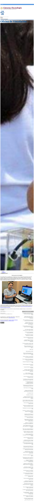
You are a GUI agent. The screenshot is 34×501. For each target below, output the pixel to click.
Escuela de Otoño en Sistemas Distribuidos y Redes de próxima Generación (28, 341)
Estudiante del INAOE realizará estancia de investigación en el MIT (28, 440)
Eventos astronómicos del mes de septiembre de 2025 (28, 438)
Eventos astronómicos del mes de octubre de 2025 (28, 403)
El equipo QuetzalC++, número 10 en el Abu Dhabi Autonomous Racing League (28, 493)
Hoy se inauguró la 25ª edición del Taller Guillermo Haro (28, 487)
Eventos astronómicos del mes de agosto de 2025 (28, 478)
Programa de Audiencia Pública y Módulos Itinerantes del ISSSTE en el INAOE (28, 464)
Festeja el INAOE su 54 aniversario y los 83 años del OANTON (28, 357)
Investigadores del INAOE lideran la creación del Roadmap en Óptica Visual (28, 314)
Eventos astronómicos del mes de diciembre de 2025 (28, 338)
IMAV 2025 (31, 349)
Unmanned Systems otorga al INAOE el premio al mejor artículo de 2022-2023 (28, 452)
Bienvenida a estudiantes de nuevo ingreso (28, 455)
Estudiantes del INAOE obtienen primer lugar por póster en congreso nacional (28, 397)
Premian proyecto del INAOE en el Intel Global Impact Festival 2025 (28, 385)
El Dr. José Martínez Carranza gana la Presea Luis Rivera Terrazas (28, 320)
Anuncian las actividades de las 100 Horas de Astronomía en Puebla (28, 406)
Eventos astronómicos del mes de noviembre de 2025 (28, 377)
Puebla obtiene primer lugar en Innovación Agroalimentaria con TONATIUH (28, 317)
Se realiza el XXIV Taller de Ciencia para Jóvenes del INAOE (28, 490)
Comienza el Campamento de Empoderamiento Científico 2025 (28, 481)
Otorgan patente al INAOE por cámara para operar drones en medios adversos (28, 420)
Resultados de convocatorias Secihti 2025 (28, 408)
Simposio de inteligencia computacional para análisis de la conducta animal (28, 461)
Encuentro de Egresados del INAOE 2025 (28, 362)
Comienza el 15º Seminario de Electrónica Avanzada (28, 417)
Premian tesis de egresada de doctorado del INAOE (29, 332)
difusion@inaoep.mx (12, 317)
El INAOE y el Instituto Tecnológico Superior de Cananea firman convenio (28, 411)
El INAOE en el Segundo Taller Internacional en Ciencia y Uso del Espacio (28, 468)
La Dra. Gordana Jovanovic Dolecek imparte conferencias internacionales (28, 400)
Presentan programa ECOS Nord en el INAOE (28, 365)
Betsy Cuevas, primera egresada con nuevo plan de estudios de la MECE (28, 429)
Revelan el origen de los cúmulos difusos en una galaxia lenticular (28, 432)
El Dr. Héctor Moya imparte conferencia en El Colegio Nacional (28, 330)
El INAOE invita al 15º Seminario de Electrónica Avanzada (28, 471)
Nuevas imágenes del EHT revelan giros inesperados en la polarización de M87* (28, 426)
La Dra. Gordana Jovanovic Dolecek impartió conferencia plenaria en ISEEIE (28, 327)
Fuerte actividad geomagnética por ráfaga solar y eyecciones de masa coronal (28, 354)
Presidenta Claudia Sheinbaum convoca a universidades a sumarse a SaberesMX (28, 370)
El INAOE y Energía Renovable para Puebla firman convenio (28, 498)
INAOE (3, 271)
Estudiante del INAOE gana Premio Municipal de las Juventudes (28, 449)
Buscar (2, 17)
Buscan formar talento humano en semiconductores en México (28, 473)
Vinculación (4, 272)
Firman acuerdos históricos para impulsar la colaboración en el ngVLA (28, 347)
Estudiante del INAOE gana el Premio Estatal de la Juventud (28, 414)
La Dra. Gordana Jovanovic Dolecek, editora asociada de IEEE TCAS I (28, 374)
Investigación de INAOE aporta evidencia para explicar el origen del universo (28, 484)
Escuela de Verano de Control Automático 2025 (29, 476)
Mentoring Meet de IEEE (29, 351)
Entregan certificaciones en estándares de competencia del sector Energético (28, 323)
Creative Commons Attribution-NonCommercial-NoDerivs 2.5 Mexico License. (9, 320)
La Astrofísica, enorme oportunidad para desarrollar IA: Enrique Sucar (28, 379)
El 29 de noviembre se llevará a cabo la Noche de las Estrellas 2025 (28, 344)
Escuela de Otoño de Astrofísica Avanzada (28, 367)
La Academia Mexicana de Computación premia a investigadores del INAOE (29, 382)
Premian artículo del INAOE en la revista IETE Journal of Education (28, 446)
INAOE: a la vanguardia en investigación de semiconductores (28, 423)
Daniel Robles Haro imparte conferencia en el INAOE (29, 335)
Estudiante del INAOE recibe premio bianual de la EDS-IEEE (28, 391)
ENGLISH (1, 4)
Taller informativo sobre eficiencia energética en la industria (28, 496)
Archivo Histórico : (3, 311)
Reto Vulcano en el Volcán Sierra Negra (28, 388)
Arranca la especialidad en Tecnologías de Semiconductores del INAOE (28, 435)
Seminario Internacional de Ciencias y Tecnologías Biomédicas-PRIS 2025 (28, 443)
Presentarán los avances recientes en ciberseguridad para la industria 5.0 (28, 458)
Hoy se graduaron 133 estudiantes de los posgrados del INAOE (28, 359)
